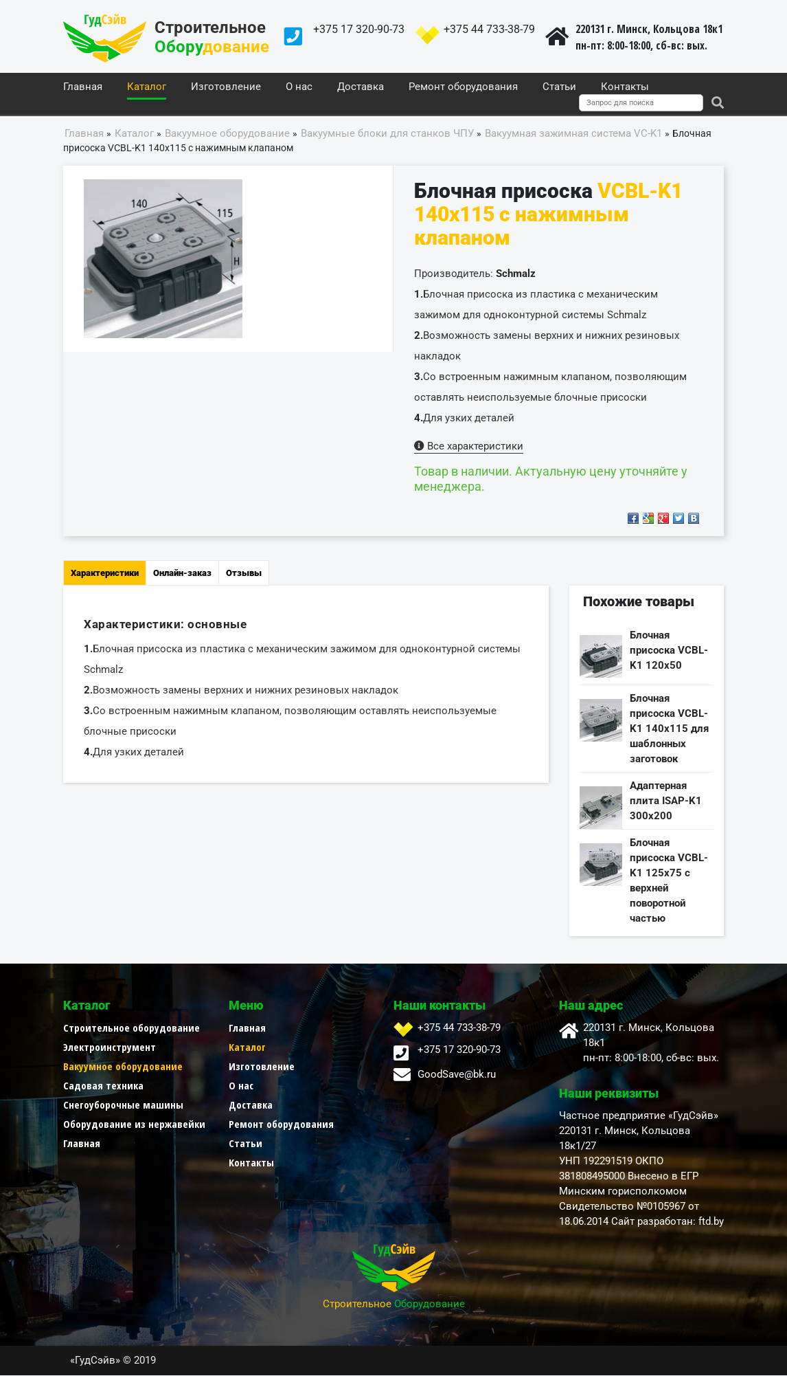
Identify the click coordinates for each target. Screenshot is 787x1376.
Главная (82, 87)
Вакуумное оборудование (123, 1067)
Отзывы (244, 573)
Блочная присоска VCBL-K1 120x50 (669, 651)
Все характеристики (468, 447)
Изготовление (226, 87)
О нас (299, 87)
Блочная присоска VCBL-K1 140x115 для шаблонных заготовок (669, 729)
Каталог (146, 87)
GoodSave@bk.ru (457, 1075)
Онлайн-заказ (182, 573)
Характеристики (105, 573)
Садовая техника (103, 1086)
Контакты (625, 87)
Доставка (360, 87)
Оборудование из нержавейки (134, 1124)
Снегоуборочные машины (123, 1105)
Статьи (559, 87)
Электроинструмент (109, 1047)
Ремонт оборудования (463, 87)
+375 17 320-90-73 (358, 29)
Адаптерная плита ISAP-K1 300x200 (666, 801)
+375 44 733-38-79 (489, 29)
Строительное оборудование (131, 1028)
